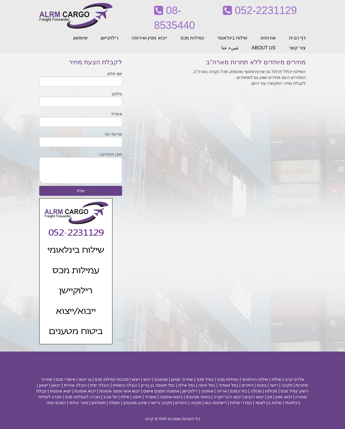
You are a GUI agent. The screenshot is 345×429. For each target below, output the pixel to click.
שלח (81, 190)
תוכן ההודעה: (110, 154)
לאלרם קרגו (156, 418)
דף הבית (297, 37)
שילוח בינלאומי (232, 37)
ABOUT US (264, 47)
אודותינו (268, 37)
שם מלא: (114, 73)
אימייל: (116, 114)
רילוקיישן (109, 37)
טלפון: (116, 93)
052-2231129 (260, 10)
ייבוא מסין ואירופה (149, 37)
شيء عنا (229, 47)
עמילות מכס (192, 37)
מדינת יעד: (113, 134)
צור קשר (297, 47)
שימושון (80, 37)
